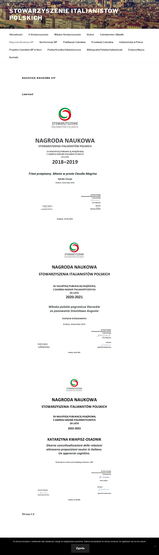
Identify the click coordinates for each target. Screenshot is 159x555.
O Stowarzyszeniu (38, 34)
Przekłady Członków (102, 42)
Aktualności (16, 34)
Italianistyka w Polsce (131, 42)
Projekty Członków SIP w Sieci (25, 49)
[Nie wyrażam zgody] (155, 546)
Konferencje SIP (48, 42)
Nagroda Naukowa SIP (21, 42)
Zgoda (80, 548)
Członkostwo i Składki (112, 34)
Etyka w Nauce (136, 49)
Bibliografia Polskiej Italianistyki (104, 49)
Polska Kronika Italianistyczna (64, 49)
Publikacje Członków (74, 42)
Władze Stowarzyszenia (67, 34)
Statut (90, 34)
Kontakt (13, 57)
